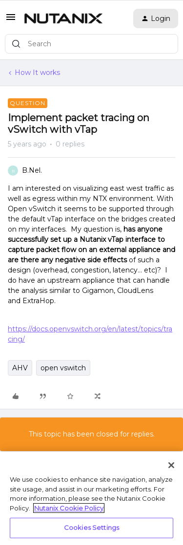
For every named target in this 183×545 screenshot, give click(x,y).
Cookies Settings (91, 527)
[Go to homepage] (63, 18)
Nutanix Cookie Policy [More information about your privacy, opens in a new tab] (68, 508)
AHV (20, 367)
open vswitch (63, 367)
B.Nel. (32, 170)
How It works (37, 72)
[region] (91, 498)
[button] (11, 20)
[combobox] (91, 44)
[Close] (171, 465)
